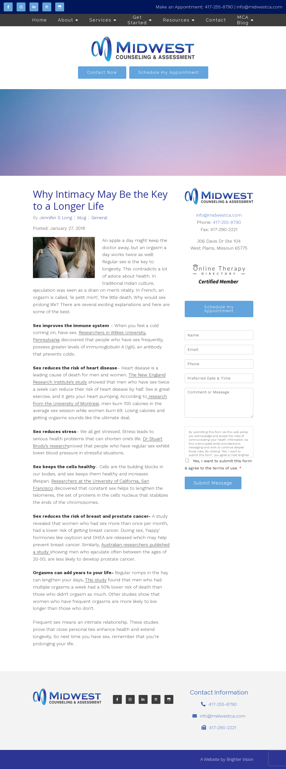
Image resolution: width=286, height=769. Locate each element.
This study (95, 579)
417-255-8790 (219, 6)
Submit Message (213, 483)
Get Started (137, 20)
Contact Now (102, 72)
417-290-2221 (222, 727)
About (65, 20)
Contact (216, 20)
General (99, 217)
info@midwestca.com (259, 6)
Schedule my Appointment (168, 72)
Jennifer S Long (55, 217)
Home (39, 20)
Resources (176, 20)
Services (100, 20)
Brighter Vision (240, 759)
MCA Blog (243, 20)
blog (81, 217)
